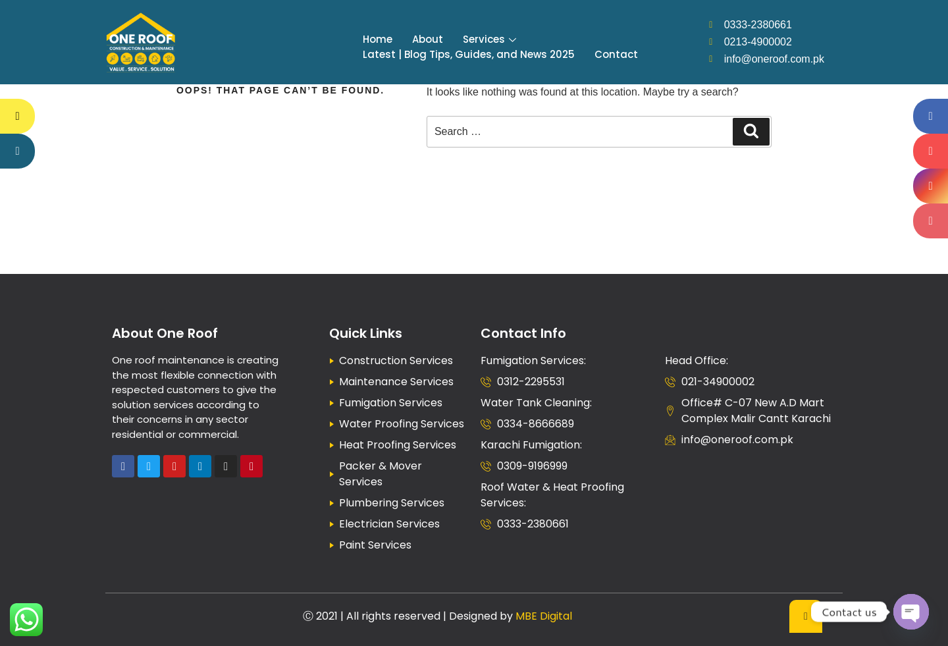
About (427, 39)
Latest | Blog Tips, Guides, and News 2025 (469, 54)
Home (377, 39)
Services (489, 39)
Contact (616, 54)
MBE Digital (543, 616)
